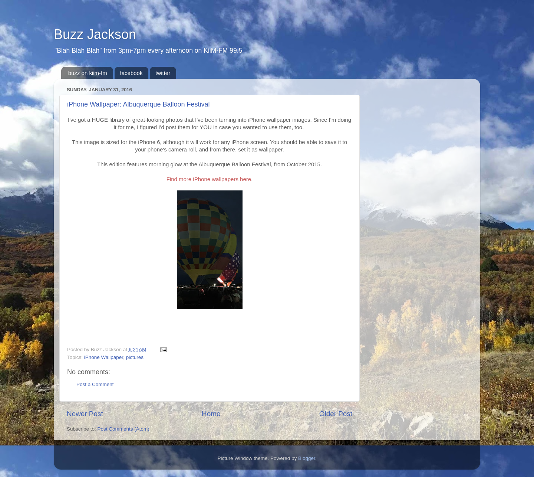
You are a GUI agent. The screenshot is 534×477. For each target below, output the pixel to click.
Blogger (306, 458)
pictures (135, 357)
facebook (131, 73)
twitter (162, 73)
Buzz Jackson (95, 34)
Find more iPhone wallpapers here (209, 179)
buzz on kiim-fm (87, 73)
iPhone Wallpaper (103, 357)
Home (211, 414)
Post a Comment (95, 384)
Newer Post (85, 414)
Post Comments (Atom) (123, 429)
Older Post (335, 414)
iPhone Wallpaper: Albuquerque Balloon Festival (138, 104)
